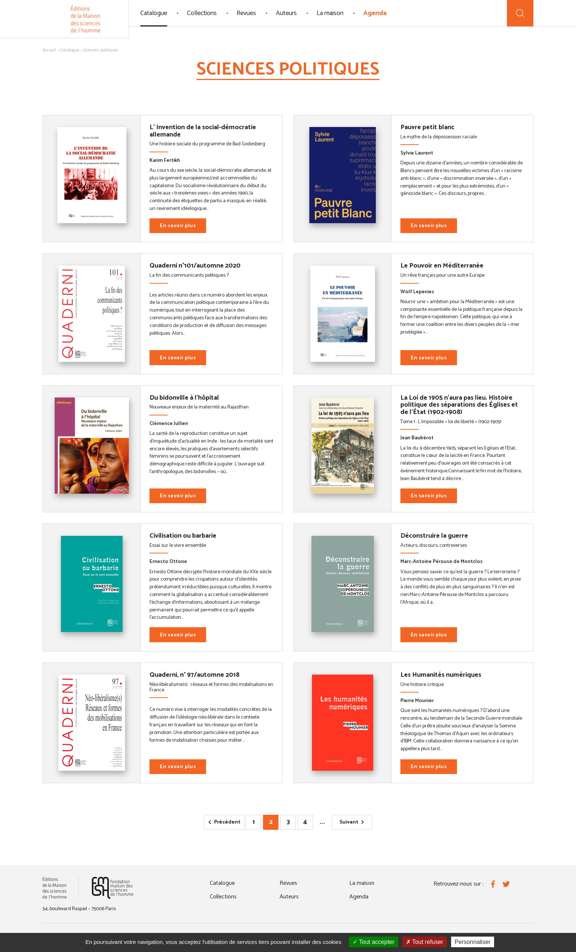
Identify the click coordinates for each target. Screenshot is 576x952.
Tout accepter (373, 942)
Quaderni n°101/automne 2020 (195, 265)
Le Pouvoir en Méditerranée (441, 265)
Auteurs (286, 13)
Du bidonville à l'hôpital (184, 397)
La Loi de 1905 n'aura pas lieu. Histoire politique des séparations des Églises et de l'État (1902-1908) (459, 405)
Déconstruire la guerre (434, 535)
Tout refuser (424, 942)
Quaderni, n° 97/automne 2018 (195, 674)
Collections (202, 13)
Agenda (374, 13)
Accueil (49, 50)
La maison (330, 13)
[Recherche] (520, 13)
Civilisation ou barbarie (183, 535)
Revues (246, 13)
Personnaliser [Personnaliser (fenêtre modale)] (473, 942)
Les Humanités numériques (440, 674)
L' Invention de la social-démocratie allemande (203, 131)
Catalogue (153, 13)
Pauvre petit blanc (427, 127)
